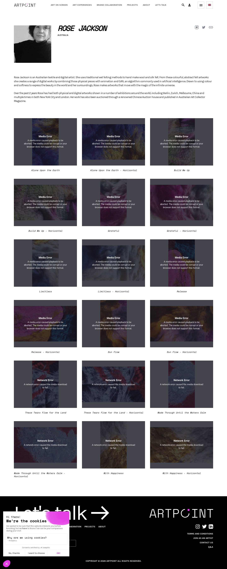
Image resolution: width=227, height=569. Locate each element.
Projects (132, 5)
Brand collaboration (109, 5)
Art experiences (82, 5)
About (146, 5)
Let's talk (160, 5)
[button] (189, 5)
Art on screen (59, 5)
